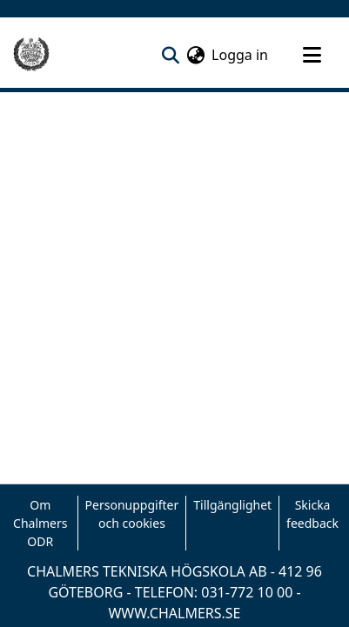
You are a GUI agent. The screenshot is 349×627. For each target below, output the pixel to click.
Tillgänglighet (232, 505)
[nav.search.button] (170, 54)
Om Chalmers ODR (40, 523)
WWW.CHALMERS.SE (174, 613)
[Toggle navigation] (311, 54)
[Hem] (31, 54)
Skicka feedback (312, 514)
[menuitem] (195, 54)
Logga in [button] (240, 54)
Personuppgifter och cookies (132, 514)
